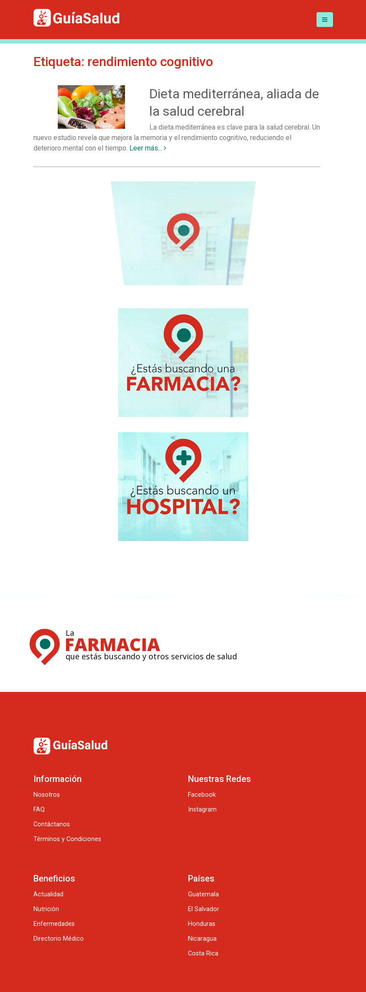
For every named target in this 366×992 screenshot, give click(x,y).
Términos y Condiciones (67, 839)
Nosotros (46, 794)
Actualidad (48, 894)
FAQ (39, 809)
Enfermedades (54, 924)
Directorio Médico (58, 938)
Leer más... (147, 148)
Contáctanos (51, 824)
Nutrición (46, 909)
